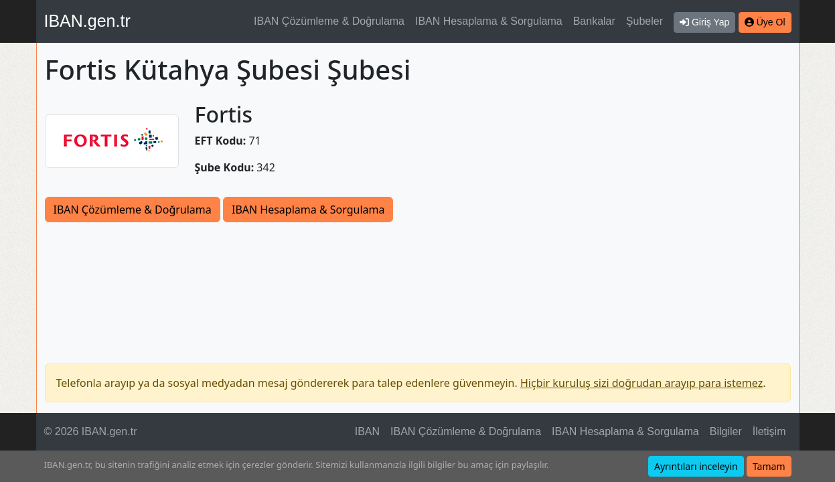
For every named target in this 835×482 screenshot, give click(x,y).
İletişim (769, 431)
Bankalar (594, 21)
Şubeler (644, 21)
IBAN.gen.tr (87, 20)
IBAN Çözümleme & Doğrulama (329, 21)
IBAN (367, 431)
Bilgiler (726, 431)
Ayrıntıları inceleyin (696, 466)
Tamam (769, 466)
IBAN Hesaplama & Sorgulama (488, 21)
